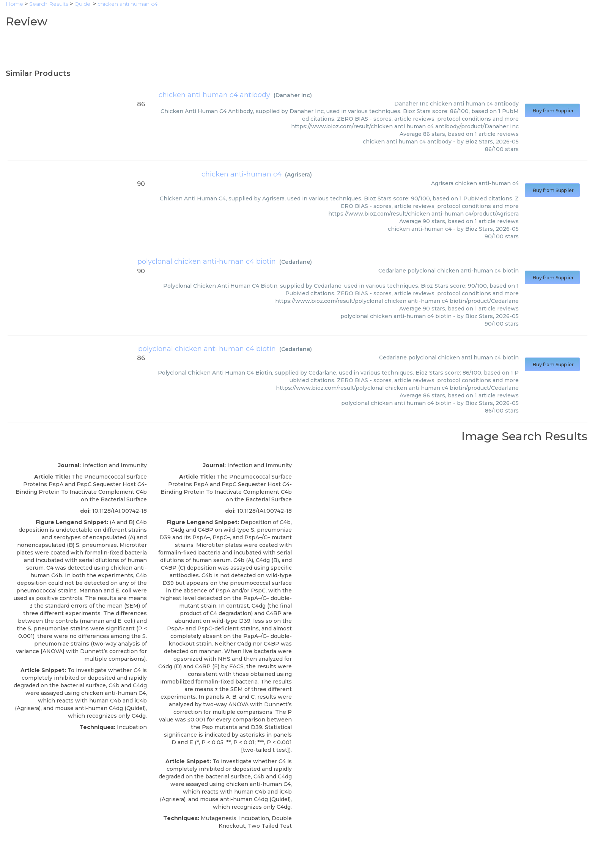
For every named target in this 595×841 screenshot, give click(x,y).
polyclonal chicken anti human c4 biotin (207, 349)
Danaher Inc (292, 95)
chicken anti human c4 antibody (214, 95)
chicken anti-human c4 (241, 174)
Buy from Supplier (552, 110)
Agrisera (298, 174)
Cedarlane (295, 261)
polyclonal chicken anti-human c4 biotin (206, 261)
